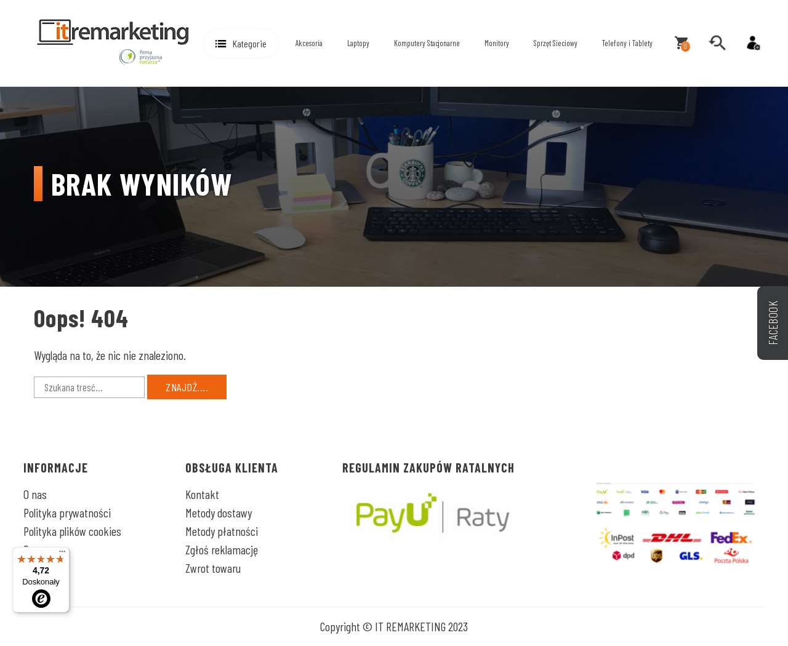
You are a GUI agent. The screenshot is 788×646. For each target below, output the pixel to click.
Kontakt (202, 494)
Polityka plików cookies (72, 531)
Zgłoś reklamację (221, 549)
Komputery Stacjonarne (427, 43)
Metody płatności (221, 531)
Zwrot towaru (213, 567)
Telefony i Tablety (627, 43)
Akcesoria (309, 43)
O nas (35, 494)
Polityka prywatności (67, 512)
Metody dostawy (218, 512)
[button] (241, 43)
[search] (717, 43)
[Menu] (62, 554)
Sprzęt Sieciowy (555, 43)
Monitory (496, 43)
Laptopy (358, 43)
